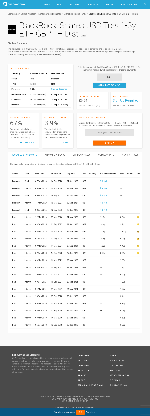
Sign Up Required (59, 89)
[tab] (46, 4)
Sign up (103, 181)
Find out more (91, 412)
